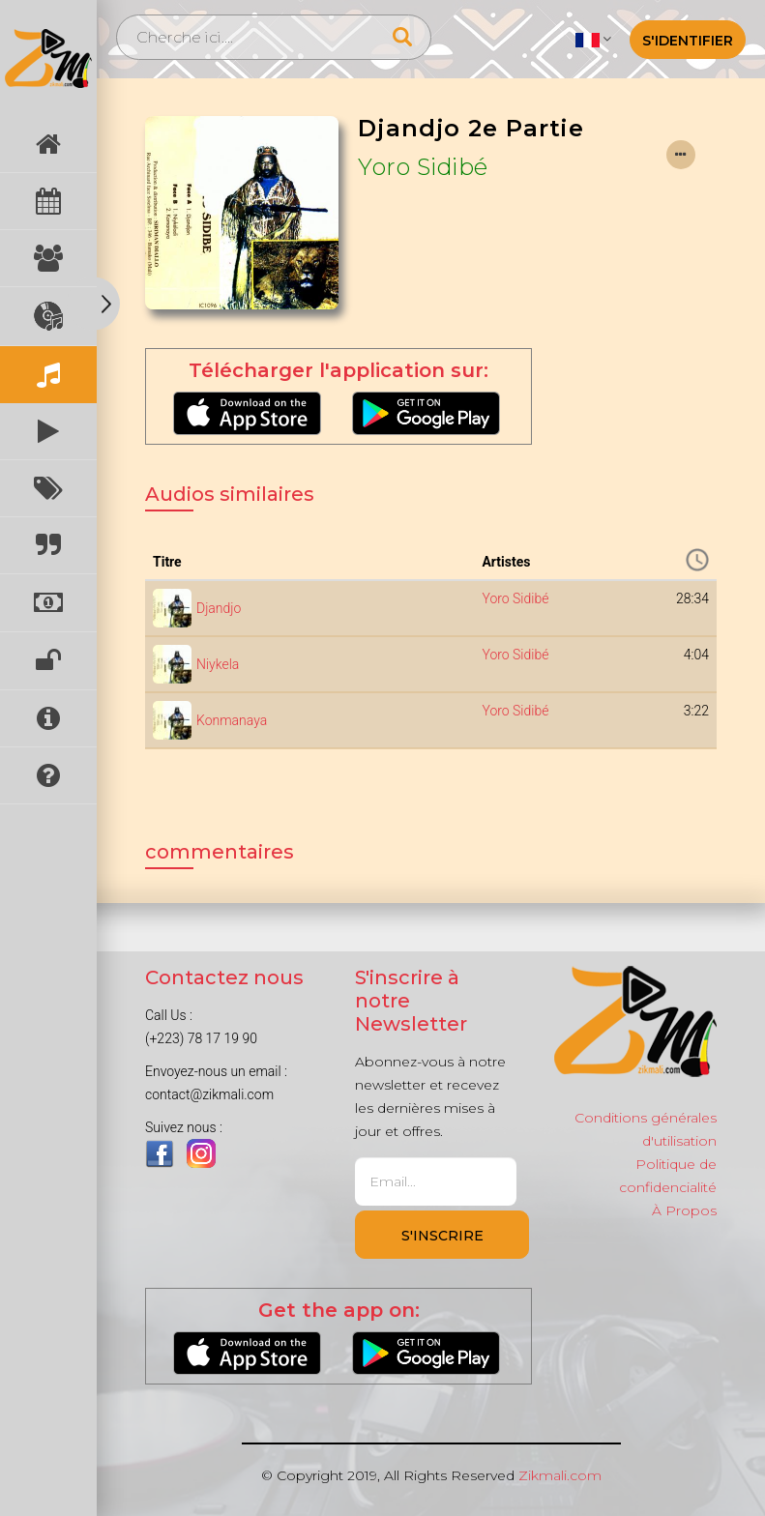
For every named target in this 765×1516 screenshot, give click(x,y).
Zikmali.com (560, 1475)
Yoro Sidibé (423, 167)
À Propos (684, 1210)
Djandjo (218, 608)
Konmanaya (231, 720)
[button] (593, 38)
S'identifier (687, 40)
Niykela (217, 664)
